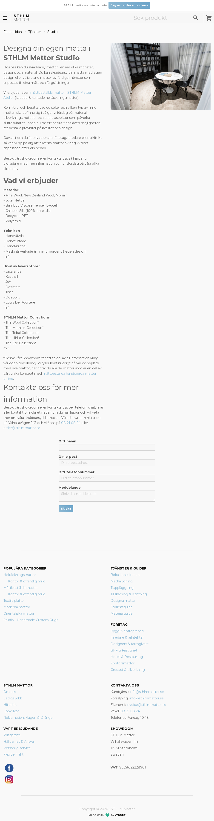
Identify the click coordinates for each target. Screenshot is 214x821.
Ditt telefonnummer (107, 476)
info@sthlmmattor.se (147, 692)
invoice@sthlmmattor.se (146, 705)
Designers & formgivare (130, 644)
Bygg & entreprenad (127, 631)
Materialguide (122, 613)
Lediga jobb (12, 698)
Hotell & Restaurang (127, 657)
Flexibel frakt (13, 754)
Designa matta (123, 601)
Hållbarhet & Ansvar (19, 741)
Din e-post (107, 460)
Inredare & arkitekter (127, 637)
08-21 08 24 (71, 423)
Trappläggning (122, 588)
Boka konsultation (125, 575)
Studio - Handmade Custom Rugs (30, 620)
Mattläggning (122, 581)
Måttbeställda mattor (20, 588)
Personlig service (17, 748)
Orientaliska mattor (18, 613)
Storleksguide (122, 607)
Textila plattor (14, 601)
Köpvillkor (11, 711)
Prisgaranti (11, 735)
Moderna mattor (16, 607)
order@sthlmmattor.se (21, 428)
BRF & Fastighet (124, 650)
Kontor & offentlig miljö (26, 581)
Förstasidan (12, 32)
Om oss (9, 692)
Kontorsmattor (122, 663)
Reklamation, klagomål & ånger (28, 718)
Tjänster (34, 32)
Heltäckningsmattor (19, 575)
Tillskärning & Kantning (129, 594)
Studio (52, 32)
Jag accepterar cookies (129, 5)
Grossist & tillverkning (128, 670)
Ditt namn (107, 445)
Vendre (120, 815)
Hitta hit (10, 705)
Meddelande (107, 493)
